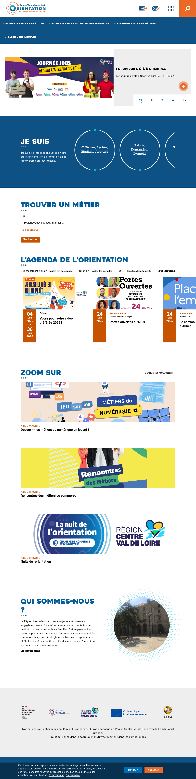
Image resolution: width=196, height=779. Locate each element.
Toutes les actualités (159, 373)
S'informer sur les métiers (136, 23)
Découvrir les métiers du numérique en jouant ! (55, 430)
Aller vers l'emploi (22, 36)
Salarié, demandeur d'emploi (140, 149)
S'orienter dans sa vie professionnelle (80, 23)
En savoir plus (30, 651)
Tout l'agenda (166, 271)
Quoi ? (24, 216)
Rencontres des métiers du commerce (48, 496)
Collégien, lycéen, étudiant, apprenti (94, 149)
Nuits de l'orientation (36, 562)
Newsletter (143, 8)
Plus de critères (29, 229)
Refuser (133, 770)
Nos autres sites (171, 8)
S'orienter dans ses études (25, 23)
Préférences (73, 775)
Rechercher (30, 239)
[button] (139, 100)
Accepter (153, 770)
